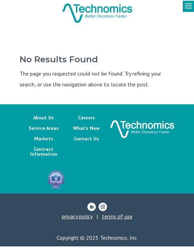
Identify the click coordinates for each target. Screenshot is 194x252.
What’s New (86, 128)
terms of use (117, 216)
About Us (43, 118)
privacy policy (77, 216)
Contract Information (43, 152)
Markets (43, 139)
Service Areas (44, 128)
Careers (86, 118)
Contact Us (86, 139)
